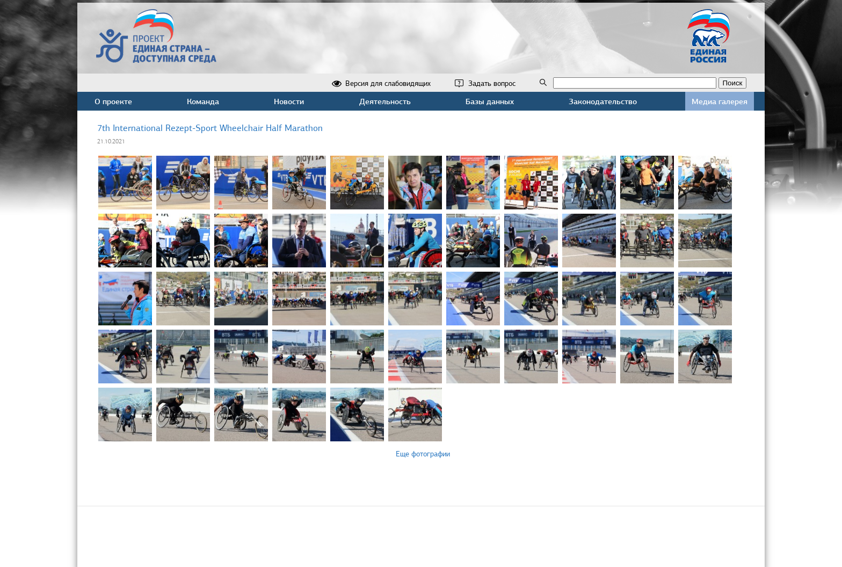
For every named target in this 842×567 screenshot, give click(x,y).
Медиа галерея (719, 101)
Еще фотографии (423, 454)
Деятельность (385, 101)
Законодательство (603, 101)
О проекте (113, 101)
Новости (289, 101)
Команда (203, 101)
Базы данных (490, 101)
